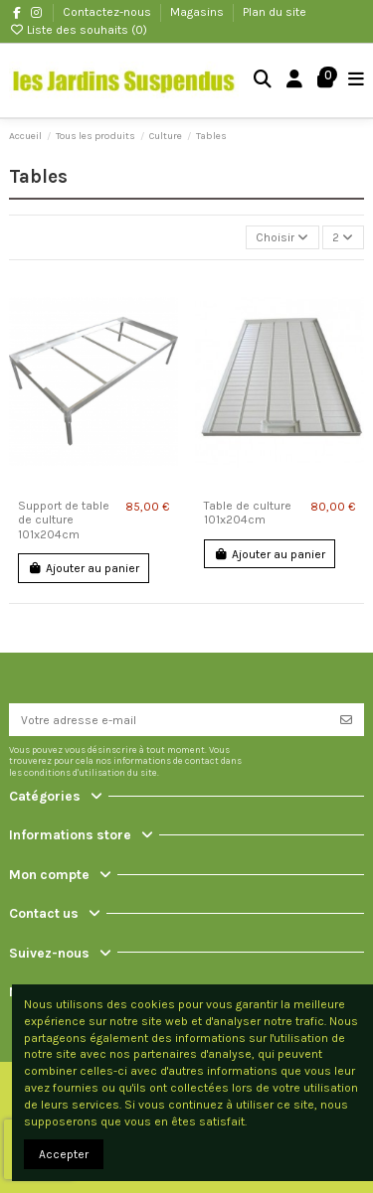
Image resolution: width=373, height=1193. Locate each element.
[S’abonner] (346, 719)
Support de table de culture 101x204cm (63, 520)
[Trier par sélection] (282, 237)
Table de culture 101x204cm (247, 512)
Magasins (198, 12)
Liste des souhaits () (78, 30)
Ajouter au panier (83, 568)
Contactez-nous (108, 12)
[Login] (295, 81)
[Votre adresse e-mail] (169, 719)
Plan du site (274, 12)
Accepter (64, 1154)
